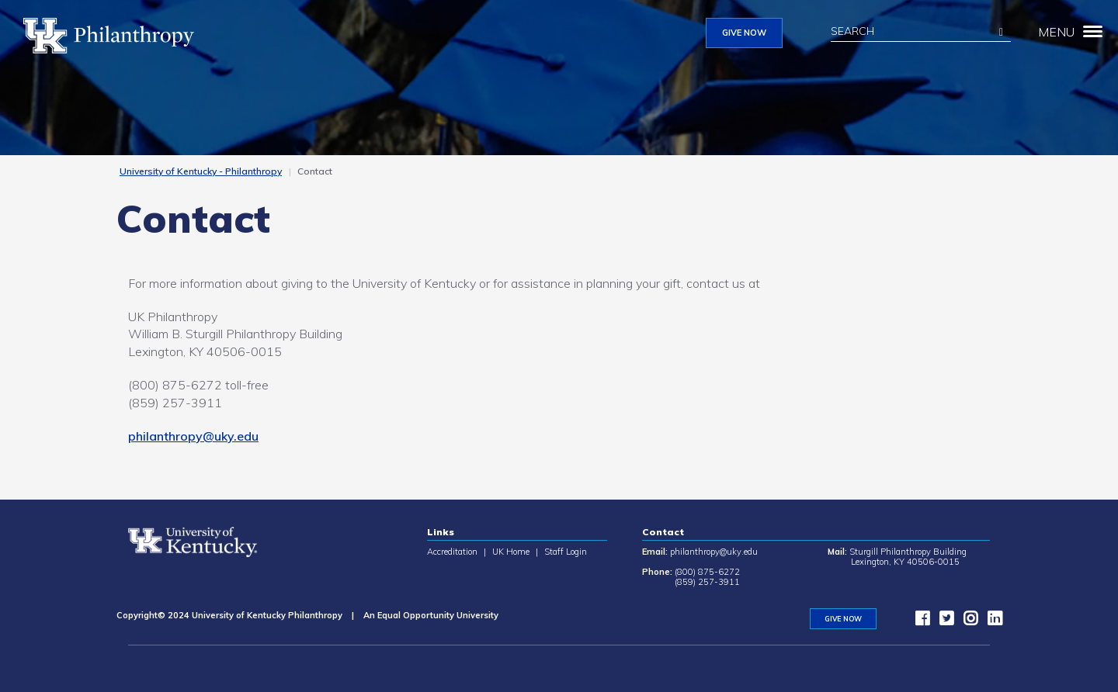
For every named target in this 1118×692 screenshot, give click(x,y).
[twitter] (942, 621)
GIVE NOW (744, 32)
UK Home (510, 551)
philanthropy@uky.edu (193, 436)
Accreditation (452, 551)
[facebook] (918, 621)
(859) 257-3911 (707, 581)
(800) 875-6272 (707, 571)
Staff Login (565, 551)
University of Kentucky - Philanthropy (201, 171)
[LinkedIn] (991, 621)
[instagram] (966, 621)
